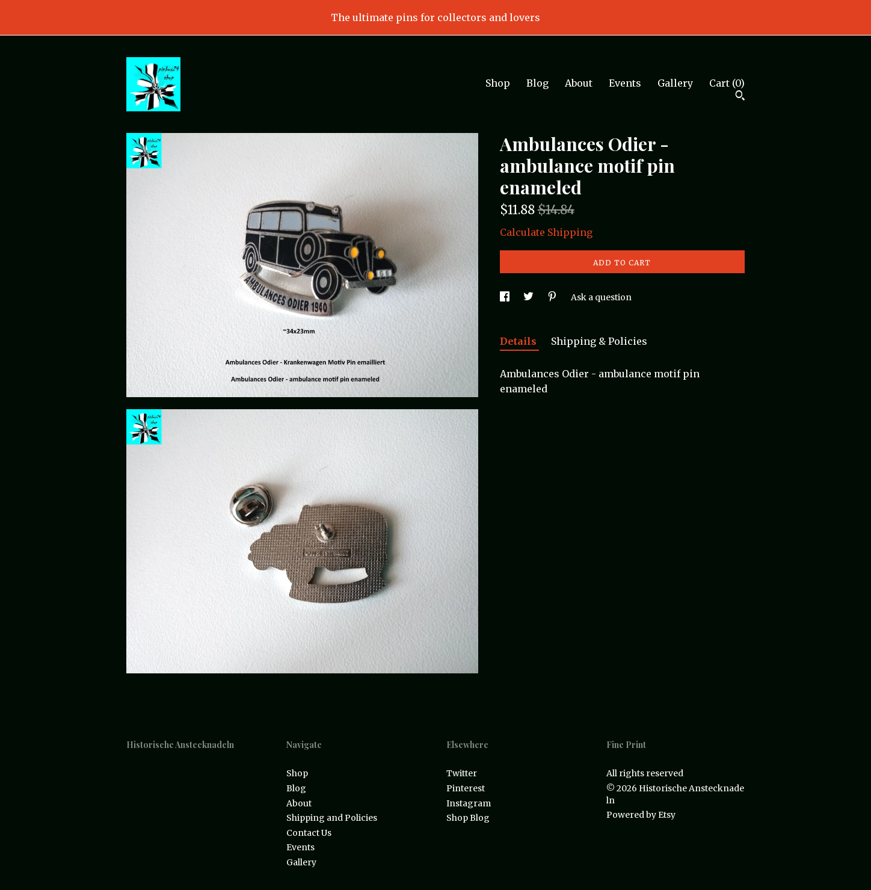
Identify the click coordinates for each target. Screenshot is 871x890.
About (578, 83)
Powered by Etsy (641, 814)
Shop (497, 83)
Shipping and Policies (331, 817)
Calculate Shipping (546, 232)
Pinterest (465, 788)
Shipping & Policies (599, 341)
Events (625, 83)
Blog (537, 83)
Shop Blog (468, 817)
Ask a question (601, 297)
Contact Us (308, 832)
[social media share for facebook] (505, 297)
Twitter (461, 773)
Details (519, 341)
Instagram (468, 803)
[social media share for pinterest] (553, 297)
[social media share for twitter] (529, 297)
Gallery (675, 83)
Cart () (727, 83)
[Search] (740, 97)
